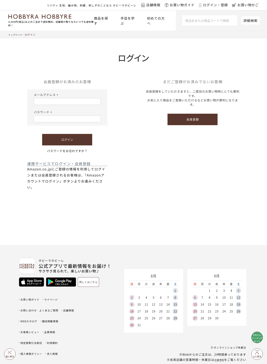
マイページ (57, 296)
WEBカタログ (49, 310)
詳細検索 (250, 20)
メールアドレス (46, 95)
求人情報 (27, 337)
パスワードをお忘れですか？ (67, 151)
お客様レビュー (57, 317)
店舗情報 (218, 341)
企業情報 (27, 323)
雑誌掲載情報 (30, 317)
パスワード (43, 112)
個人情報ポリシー (52, 330)
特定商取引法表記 (52, 323)
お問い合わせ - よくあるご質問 (43, 303)
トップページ (16, 34)
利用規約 (27, 330)
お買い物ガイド (32, 296)
